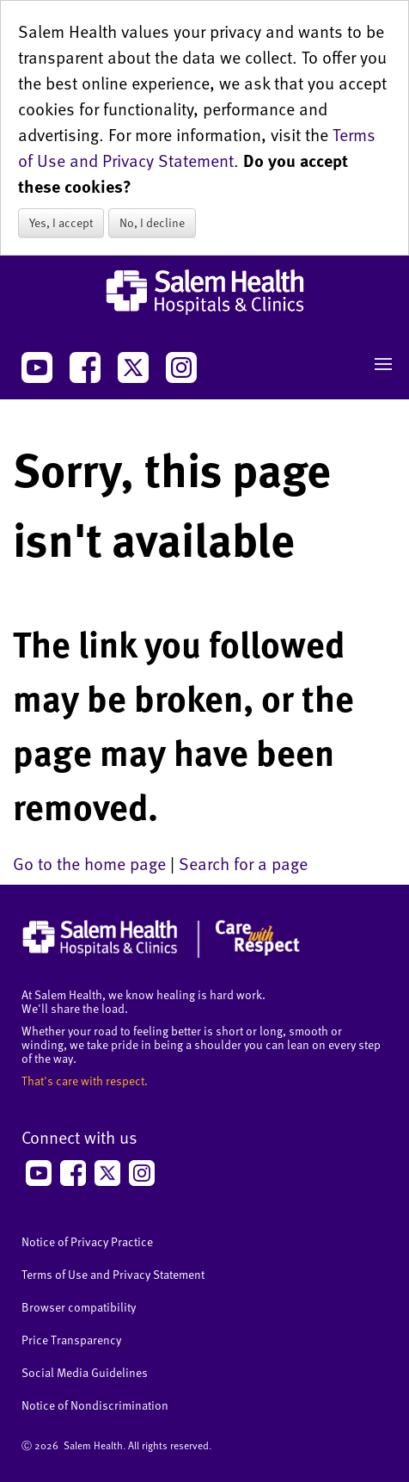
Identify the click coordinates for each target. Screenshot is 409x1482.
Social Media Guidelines (84, 1372)
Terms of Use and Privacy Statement (196, 147)
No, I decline (152, 222)
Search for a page (243, 863)
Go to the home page (89, 863)
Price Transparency (71, 1340)
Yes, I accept (61, 222)
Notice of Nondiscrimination (94, 1405)
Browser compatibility (78, 1307)
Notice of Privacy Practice (87, 1241)
